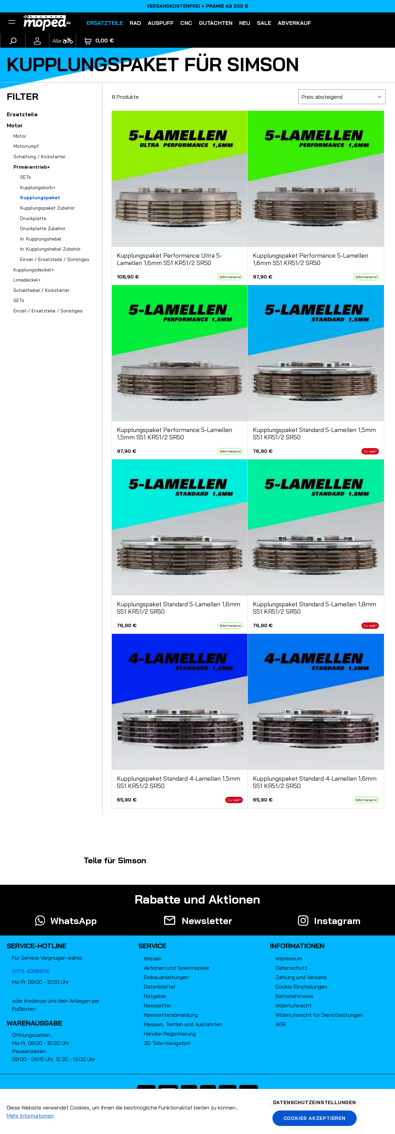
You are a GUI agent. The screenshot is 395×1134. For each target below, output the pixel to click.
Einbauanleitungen (166, 977)
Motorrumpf (26, 146)
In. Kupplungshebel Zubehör (50, 249)
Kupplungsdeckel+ (33, 270)
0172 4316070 (31, 971)
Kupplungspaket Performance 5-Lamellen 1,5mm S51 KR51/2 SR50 (174, 433)
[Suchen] (12, 40)
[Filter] (12, 23)
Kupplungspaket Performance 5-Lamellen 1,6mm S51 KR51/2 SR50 (310, 259)
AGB (280, 1024)
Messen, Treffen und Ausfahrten (183, 1024)
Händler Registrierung (170, 1033)
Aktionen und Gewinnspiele (176, 967)
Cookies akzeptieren (314, 1118)
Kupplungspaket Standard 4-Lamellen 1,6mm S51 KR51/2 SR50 (315, 782)
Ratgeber (155, 996)
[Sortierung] (342, 96)
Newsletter (157, 1005)
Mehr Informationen (30, 1115)
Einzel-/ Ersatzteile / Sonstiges (54, 259)
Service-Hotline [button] (36, 946)
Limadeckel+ (27, 280)
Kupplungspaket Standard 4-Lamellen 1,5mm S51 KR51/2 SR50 (178, 782)
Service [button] (152, 946)
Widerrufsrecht (293, 1005)
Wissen (153, 958)
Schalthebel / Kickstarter (41, 290)
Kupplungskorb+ (37, 187)
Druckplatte (33, 218)
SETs (25, 177)
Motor (15, 125)
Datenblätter (159, 986)
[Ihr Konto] (37, 40)
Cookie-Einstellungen (301, 986)
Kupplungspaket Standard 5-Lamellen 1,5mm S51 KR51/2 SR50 (314, 433)
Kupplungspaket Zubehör (47, 208)
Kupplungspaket (40, 197)
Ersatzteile (22, 114)
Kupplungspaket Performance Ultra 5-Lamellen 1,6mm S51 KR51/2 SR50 (169, 259)
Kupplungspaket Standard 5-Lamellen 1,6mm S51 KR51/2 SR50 (178, 608)
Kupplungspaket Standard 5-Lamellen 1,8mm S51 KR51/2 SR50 (314, 608)
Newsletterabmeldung (171, 1014)
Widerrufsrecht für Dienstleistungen (319, 1014)
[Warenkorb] (99, 40)
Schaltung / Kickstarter (39, 157)
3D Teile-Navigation (167, 1043)
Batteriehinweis (294, 996)
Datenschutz (291, 967)
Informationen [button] (297, 946)
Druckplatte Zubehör (42, 228)
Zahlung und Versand (300, 977)
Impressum (288, 958)
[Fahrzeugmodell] (62, 41)
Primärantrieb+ (31, 167)
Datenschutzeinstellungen (314, 1102)
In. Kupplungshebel (40, 239)
